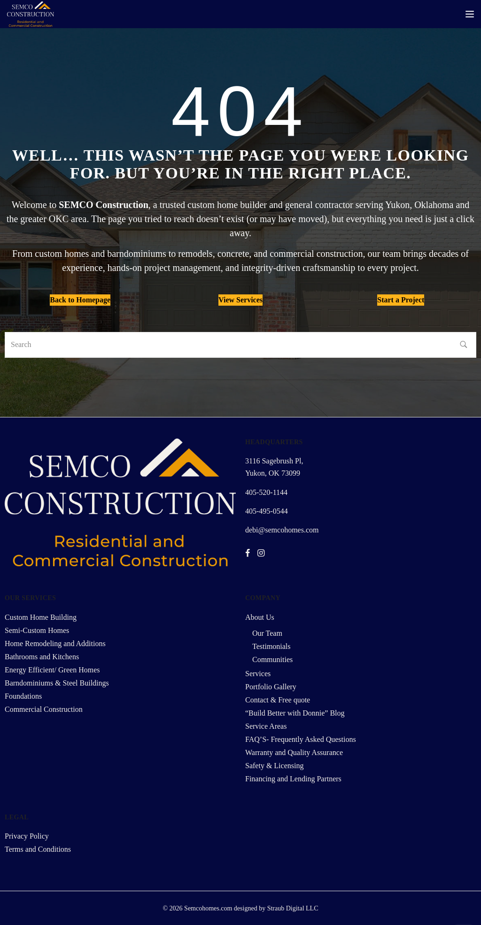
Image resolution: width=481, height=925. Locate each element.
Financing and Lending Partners (293, 779)
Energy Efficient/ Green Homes (52, 670)
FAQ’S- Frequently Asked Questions (300, 739)
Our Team (267, 633)
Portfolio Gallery (270, 687)
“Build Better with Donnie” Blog (295, 713)
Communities (272, 659)
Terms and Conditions (38, 849)
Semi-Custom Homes (37, 630)
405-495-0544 (266, 511)
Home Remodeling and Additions (55, 644)
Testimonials (271, 646)
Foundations (23, 696)
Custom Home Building (41, 617)
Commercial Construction (44, 709)
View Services (240, 300)
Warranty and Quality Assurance (294, 752)
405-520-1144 (266, 492)
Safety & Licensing (274, 766)
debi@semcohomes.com (281, 530)
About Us (259, 617)
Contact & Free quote (277, 700)
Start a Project (400, 300)
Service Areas (266, 726)
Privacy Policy (27, 836)
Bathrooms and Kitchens (42, 657)
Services (258, 674)
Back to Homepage (80, 300)
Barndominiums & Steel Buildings (57, 683)
